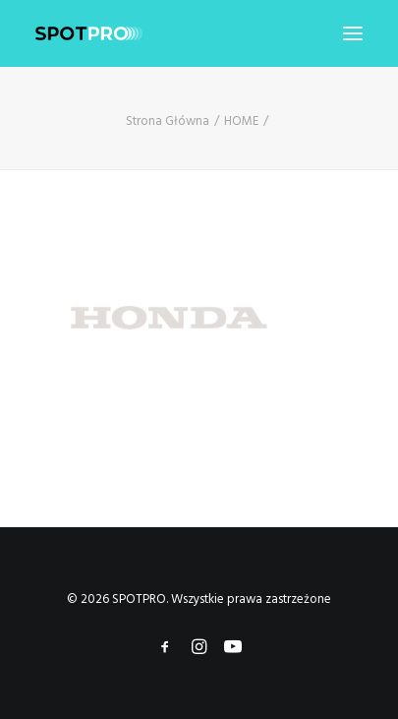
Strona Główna (167, 121)
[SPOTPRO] (88, 33)
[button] (353, 33)
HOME (241, 121)
